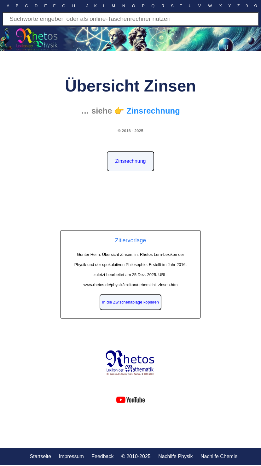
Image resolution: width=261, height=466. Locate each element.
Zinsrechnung (130, 161)
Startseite (40, 456)
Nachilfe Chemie (218, 456)
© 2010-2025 (136, 456)
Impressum (71, 456)
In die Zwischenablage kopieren (130, 302)
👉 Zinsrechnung (147, 110)
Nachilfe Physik (175, 456)
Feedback (102, 456)
